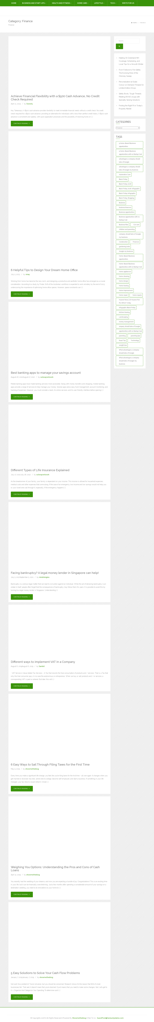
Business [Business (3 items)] (122, 203)
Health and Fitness (61, 3)
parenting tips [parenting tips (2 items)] (135, 336)
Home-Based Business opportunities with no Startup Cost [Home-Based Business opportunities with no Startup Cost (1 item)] (130, 265)
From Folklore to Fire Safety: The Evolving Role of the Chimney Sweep (130, 73)
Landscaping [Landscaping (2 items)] (123, 317)
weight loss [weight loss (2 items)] (123, 345)
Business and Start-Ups (34, 3)
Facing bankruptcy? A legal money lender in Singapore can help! (55, 573)
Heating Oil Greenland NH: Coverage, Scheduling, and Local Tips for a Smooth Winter (131, 61)
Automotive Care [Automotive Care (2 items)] (125, 174)
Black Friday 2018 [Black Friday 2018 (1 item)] (125, 184)
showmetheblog (32, 769)
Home (13, 3)
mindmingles (44, 577)
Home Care (82, 3)
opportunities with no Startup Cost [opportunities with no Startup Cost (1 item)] (130, 331)
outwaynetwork (46, 377)
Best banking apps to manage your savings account (46, 372)
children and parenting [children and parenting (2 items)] (127, 229)
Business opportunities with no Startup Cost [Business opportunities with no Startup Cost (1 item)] (129, 218)
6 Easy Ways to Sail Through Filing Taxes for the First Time (50, 764)
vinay (28, 274)
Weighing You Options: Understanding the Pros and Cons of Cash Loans (55, 868)
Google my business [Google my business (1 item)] (126, 251)
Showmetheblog (79, 1018)
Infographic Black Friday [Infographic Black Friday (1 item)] (127, 307)
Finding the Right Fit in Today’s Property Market (130, 107)
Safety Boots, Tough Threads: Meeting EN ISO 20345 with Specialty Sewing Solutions (130, 97)
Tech (113, 3)
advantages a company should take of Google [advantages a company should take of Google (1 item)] (129, 160)
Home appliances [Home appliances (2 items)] (125, 271)
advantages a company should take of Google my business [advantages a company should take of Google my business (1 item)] (129, 168)
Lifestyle (99, 3)
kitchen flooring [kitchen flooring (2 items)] (124, 312)
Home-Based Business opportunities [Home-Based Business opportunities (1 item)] (127, 257)
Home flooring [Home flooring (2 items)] (124, 286)
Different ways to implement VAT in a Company (43, 662)
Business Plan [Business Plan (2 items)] (123, 225)
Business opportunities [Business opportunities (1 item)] (126, 212)
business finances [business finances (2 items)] (125, 207)
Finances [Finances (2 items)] (136, 242)
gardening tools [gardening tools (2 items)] (124, 246)
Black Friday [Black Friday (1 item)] (123, 179)
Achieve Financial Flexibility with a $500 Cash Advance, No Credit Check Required (55, 97)
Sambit (42, 666)
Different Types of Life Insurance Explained (40, 470)
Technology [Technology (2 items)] (135, 340)
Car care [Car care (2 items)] (136, 225)
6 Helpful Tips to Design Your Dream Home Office (44, 270)
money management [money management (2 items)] (126, 322)
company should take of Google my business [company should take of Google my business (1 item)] (130, 235)
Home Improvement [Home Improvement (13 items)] (126, 290)
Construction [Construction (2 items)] (123, 242)
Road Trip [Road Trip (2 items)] (122, 340)
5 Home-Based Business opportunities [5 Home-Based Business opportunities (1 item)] (127, 144)
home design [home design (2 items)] (123, 281)
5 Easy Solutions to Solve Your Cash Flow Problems (45, 973)
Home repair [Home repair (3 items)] (123, 295)
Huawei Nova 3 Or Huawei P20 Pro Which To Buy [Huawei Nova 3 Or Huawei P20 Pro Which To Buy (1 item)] (129, 301)
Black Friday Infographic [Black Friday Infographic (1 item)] (127, 193)
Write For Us (128, 3)
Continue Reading (22, 123)
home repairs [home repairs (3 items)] (137, 295)
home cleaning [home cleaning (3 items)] (124, 276)
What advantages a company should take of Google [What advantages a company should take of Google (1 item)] (129, 351)
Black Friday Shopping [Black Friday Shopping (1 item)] (126, 198)
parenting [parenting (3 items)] (122, 336)
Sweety (29, 104)
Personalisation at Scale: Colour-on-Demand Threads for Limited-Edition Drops (131, 85)
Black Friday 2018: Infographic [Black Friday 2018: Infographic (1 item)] (129, 189)
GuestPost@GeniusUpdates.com (110, 1018)
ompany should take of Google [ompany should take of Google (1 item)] (129, 326)
